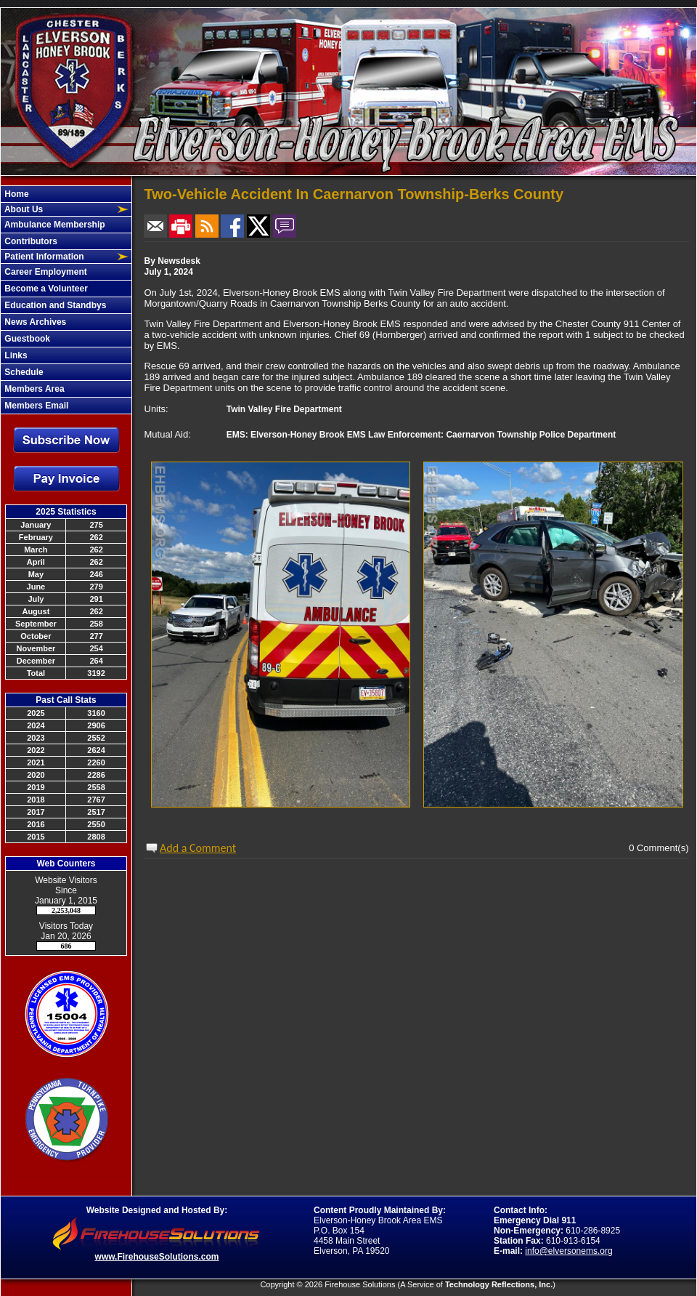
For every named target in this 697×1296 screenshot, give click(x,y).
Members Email (35, 406)
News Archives (34, 322)
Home (15, 194)
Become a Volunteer (45, 288)
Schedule (23, 372)
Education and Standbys (54, 305)
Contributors (29, 241)
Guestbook (26, 339)
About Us (22, 209)
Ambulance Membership (53, 225)
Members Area (33, 389)
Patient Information (43, 256)
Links (15, 355)
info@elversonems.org (568, 1251)
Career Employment (44, 272)
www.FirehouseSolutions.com (157, 1257)
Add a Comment (198, 848)
